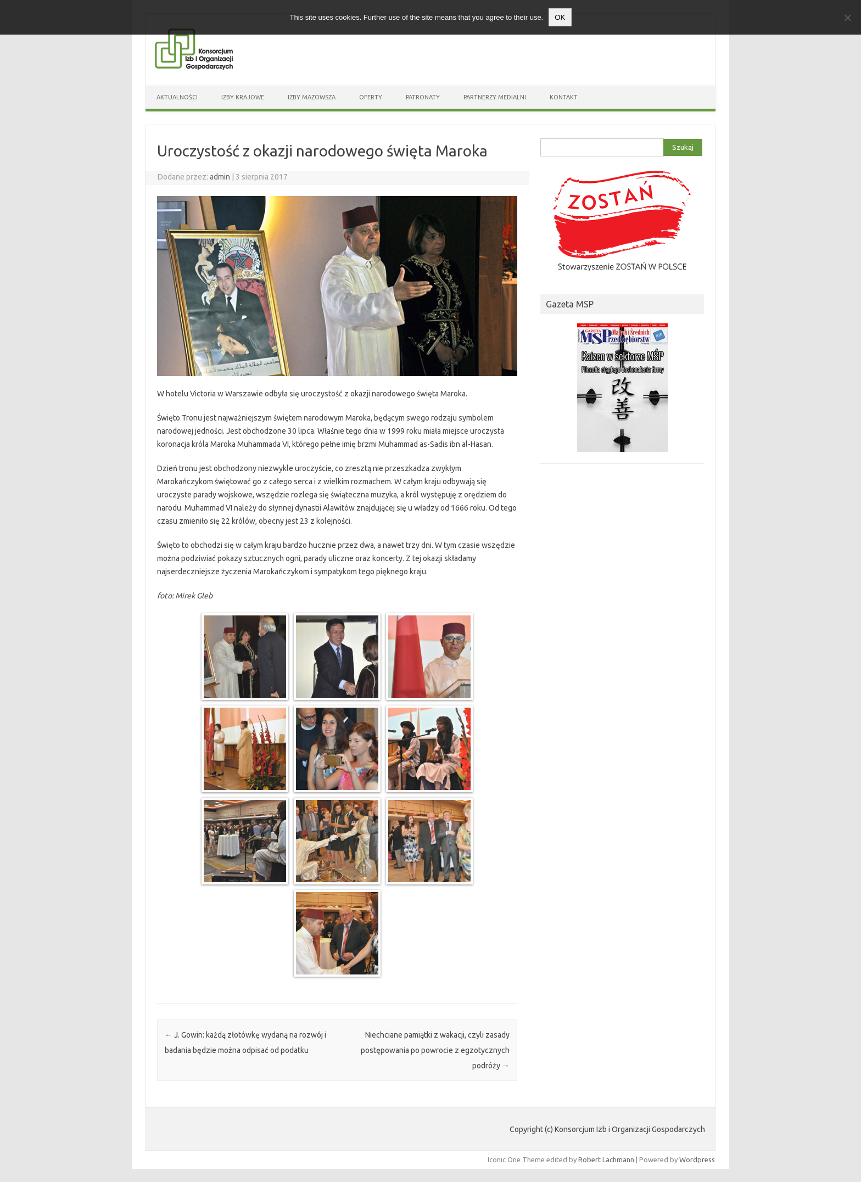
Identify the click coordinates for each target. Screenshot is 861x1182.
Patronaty (423, 97)
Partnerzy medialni (494, 97)
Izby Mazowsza (312, 97)
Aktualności (177, 97)
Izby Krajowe (242, 97)
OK (560, 17)
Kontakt (564, 97)
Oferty (370, 97)
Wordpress (697, 1159)
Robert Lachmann (606, 1159)
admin (220, 176)
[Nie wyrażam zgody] (847, 17)
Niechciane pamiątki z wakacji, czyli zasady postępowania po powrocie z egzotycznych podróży (435, 1050)
